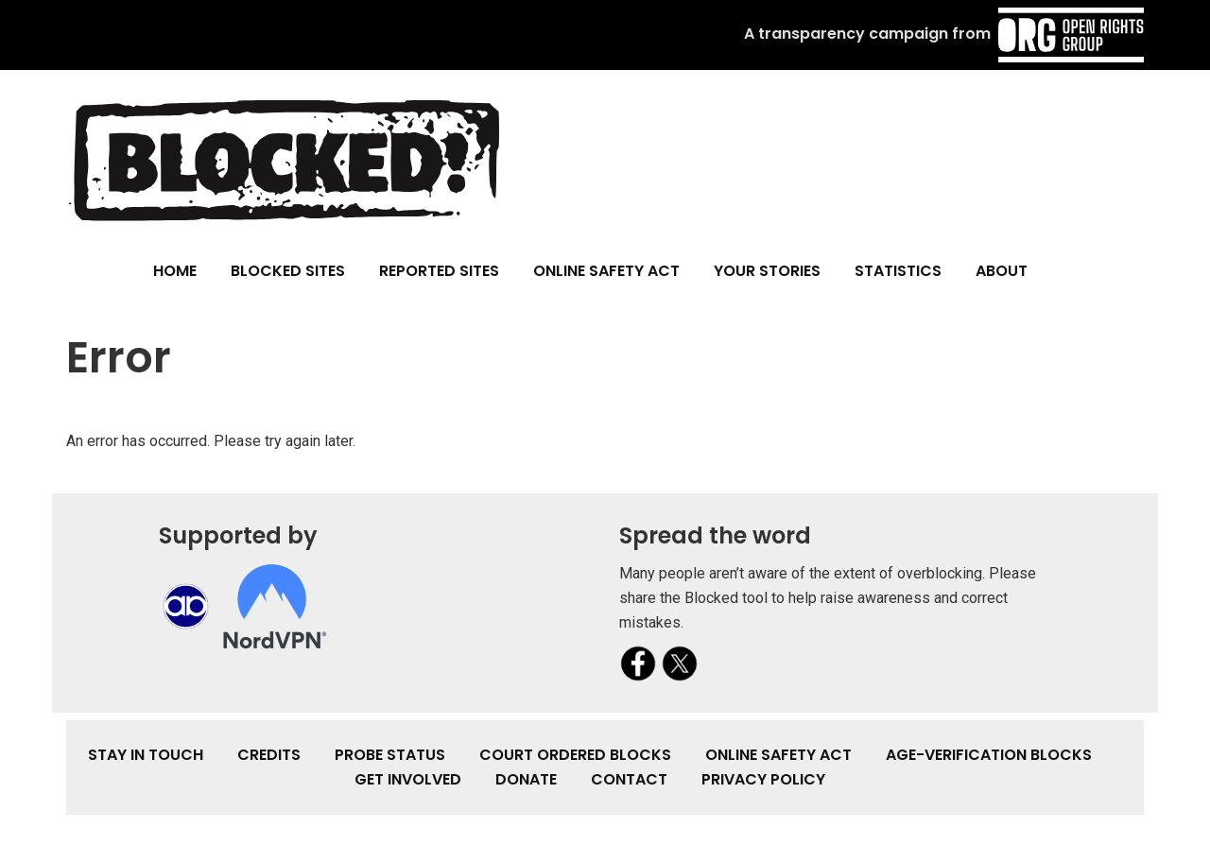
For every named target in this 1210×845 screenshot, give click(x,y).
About (1002, 271)
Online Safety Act (606, 271)
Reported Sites (439, 271)
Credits (269, 755)
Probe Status (390, 755)
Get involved (407, 779)
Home (175, 271)
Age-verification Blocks (989, 755)
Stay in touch (145, 755)
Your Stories (767, 271)
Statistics (898, 271)
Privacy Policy (763, 779)
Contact (629, 779)
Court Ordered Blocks (575, 755)
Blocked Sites (288, 271)
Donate (526, 779)
